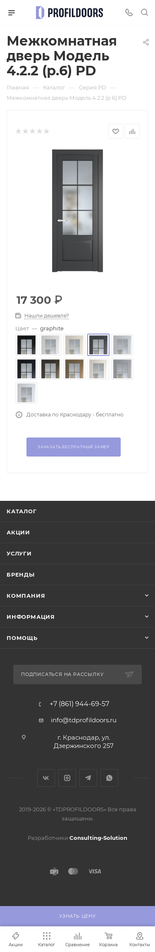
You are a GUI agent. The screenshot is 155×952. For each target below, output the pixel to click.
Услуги (19, 553)
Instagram (67, 778)
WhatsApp (109, 778)
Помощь (22, 638)
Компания (26, 595)
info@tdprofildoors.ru (84, 720)
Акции (18, 532)
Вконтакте (46, 778)
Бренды (21, 574)
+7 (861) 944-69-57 (79, 704)
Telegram (88, 778)
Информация (31, 616)
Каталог (22, 511)
